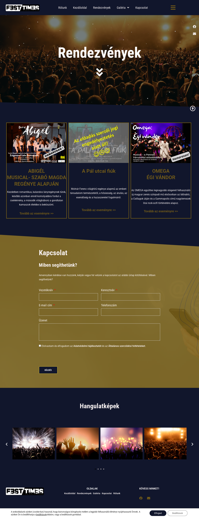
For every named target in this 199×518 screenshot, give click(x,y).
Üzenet (43, 320)
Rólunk (62, 8)
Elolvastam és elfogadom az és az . (94, 346)
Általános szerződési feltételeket (126, 346)
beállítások (41, 514)
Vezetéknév (46, 290)
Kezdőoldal (80, 8)
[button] (7, 444)
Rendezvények (102, 8)
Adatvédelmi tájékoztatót (87, 346)
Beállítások (177, 513)
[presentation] (62, 357)
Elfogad (158, 513)
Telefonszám (109, 305)
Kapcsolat (141, 8)
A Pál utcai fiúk (99, 171)
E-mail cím (46, 305)
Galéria (123, 7)
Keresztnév (108, 290)
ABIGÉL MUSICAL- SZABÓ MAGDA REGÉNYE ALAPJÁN (36, 177)
